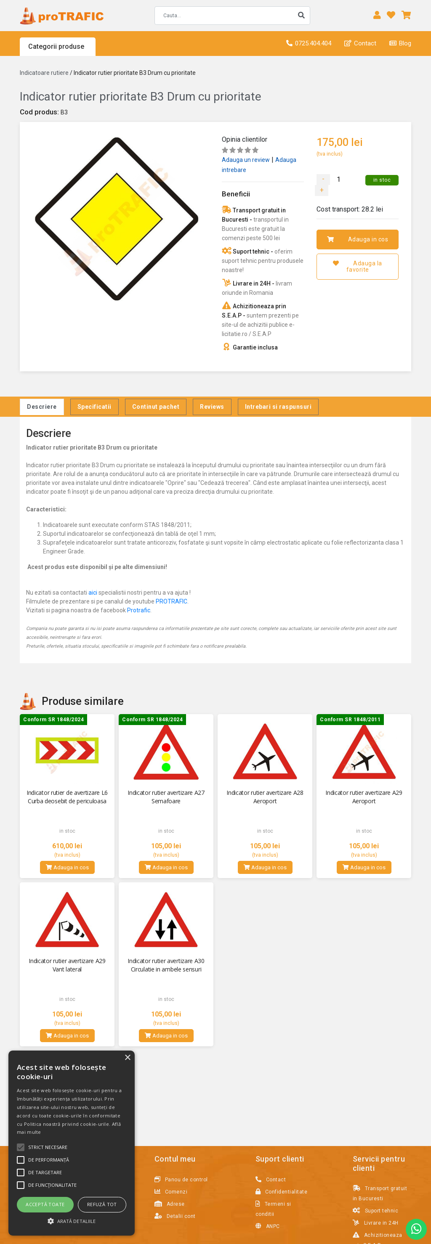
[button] (71, 1221)
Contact (360, 43)
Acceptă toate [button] (45, 1204)
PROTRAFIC (171, 601)
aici (92, 592)
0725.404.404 (308, 43)
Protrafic (138, 610)
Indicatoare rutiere (44, 72)
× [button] (127, 1058)
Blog (400, 43)
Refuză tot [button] (102, 1204)
